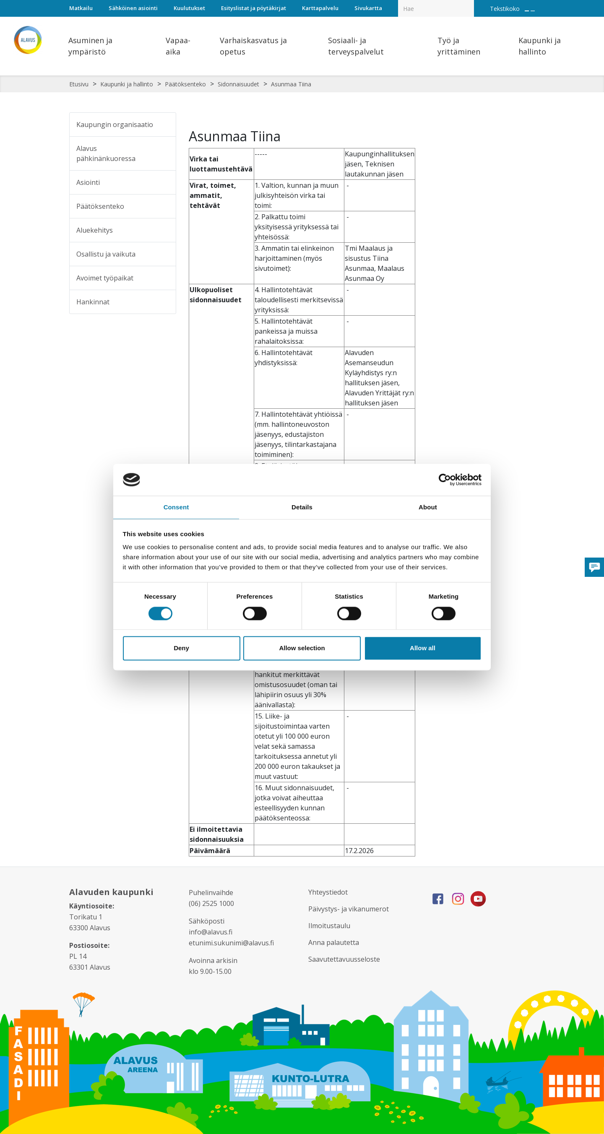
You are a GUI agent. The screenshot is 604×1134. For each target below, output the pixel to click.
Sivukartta (368, 8)
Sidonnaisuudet (238, 84)
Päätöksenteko (185, 84)
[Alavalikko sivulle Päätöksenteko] (164, 206)
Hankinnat (92, 301)
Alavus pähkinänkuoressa (105, 153)
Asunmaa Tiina (291, 84)
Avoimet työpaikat (104, 278)
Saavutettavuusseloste (347, 959)
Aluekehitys (94, 230)
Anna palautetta (336, 942)
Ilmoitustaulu (331, 925)
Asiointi (88, 182)
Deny (181, 648)
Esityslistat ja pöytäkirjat (253, 8)
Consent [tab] (176, 507)
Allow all (422, 648)
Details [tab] (302, 507)
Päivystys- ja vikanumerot (352, 908)
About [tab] (428, 507)
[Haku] (469, 2)
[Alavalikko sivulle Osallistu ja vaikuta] (164, 254)
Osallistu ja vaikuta (105, 254)
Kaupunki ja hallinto (126, 84)
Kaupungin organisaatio (114, 124)
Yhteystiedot (330, 892)
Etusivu (79, 84)
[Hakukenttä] (436, 8)
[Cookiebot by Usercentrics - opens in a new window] (445, 479)
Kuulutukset (189, 8)
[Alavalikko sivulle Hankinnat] (164, 302)
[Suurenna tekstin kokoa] (527, 10)
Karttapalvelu (320, 8)
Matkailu (81, 8)
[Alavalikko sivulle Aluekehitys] (164, 230)
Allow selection (302, 648)
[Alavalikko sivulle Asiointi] (164, 182)
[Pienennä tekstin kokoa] (533, 10)
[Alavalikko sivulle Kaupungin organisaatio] (164, 124)
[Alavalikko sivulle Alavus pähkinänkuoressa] (164, 153)
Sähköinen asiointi (133, 8)
